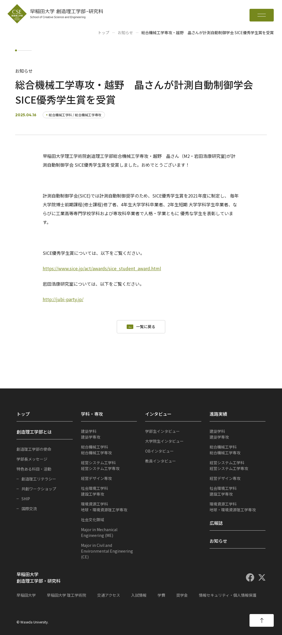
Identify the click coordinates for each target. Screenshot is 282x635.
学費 (161, 595)
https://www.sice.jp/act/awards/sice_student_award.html (102, 268)
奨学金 (182, 595)
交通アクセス (108, 595)
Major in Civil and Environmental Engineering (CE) (107, 551)
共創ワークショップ (38, 488)
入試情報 (139, 595)
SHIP (25, 498)
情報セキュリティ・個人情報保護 (227, 595)
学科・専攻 (92, 413)
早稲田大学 (26, 595)
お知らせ (125, 32)
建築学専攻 (109, 434)
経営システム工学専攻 (109, 465)
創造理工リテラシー (38, 479)
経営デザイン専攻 (96, 478)
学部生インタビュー (162, 431)
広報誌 (216, 523)
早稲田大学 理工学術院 (66, 595)
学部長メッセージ (32, 459)
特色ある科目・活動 (34, 469)
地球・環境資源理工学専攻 (109, 506)
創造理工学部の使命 (34, 449)
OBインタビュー (159, 451)
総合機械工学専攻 (109, 449)
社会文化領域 (92, 519)
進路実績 (218, 413)
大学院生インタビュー (164, 441)
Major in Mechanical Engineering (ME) (99, 532)
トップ (103, 32)
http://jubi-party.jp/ (63, 299)
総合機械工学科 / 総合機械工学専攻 (75, 114)
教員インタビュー (160, 461)
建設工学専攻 (109, 491)
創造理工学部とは (34, 431)
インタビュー (158, 413)
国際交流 (29, 508)
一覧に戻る (145, 326)
